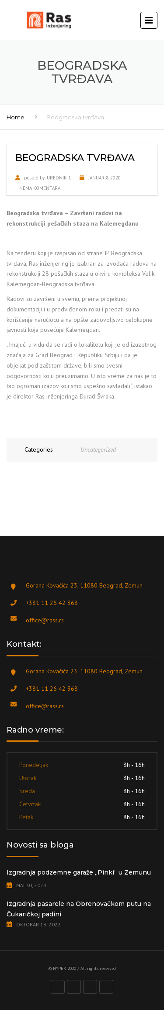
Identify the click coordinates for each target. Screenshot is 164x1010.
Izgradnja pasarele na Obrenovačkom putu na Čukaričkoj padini (79, 909)
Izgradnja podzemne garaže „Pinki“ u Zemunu (79, 872)
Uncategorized (98, 449)
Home (15, 117)
